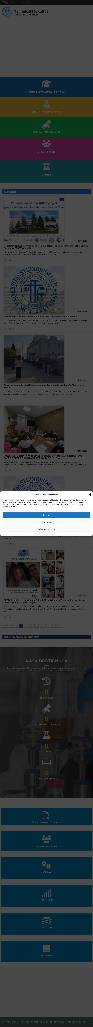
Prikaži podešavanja (46, 529)
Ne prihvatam (46, 522)
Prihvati (46, 515)
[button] (89, 494)
